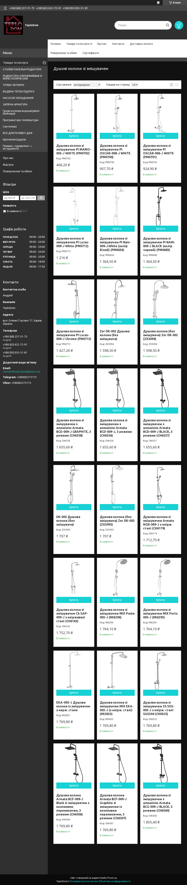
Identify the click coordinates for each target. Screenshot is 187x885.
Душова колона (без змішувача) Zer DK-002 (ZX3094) (160, 335)
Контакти (118, 43)
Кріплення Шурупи (14, 139)
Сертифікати (91, 53)
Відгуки (8, 164)
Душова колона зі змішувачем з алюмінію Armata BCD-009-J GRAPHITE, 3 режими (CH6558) (73, 427)
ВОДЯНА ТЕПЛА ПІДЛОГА (18, 91)
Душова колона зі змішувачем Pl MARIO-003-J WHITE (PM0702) (73, 149)
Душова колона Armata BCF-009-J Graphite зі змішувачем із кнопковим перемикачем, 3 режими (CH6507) (113, 807)
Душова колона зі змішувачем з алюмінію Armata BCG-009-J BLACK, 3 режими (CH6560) (157, 803)
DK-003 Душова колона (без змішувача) (68, 520)
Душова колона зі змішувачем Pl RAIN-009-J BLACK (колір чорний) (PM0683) (159, 244)
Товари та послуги (77, 43)
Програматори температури (20, 120)
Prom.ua (112, 878)
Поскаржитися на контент (84, 881)
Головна (56, 43)
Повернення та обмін (64, 53)
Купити (73, 135)
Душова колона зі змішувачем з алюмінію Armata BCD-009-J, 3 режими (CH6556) (116, 427)
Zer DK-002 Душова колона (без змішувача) (115, 335)
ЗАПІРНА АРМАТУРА (15, 104)
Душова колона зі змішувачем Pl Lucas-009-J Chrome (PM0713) (73, 335)
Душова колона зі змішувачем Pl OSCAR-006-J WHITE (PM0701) (158, 151)
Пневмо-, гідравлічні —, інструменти (17, 147)
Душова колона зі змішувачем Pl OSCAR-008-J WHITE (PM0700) (115, 151)
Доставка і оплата (141, 43)
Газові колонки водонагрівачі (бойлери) (21, 112)
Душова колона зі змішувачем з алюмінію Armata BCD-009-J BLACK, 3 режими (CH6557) (157, 427)
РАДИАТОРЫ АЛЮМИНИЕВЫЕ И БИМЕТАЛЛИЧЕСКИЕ (22, 77)
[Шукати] (167, 25)
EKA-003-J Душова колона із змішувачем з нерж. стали (73, 706)
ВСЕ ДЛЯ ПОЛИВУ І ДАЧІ (17, 133)
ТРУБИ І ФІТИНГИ (13, 85)
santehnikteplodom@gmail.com (21, 371)
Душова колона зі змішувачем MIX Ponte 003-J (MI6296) (117, 613)
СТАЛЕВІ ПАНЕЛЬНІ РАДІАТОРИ (22, 69)
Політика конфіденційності (116, 881)
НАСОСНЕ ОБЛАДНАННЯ (18, 97)
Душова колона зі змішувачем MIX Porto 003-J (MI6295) (160, 613)
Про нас (102, 43)
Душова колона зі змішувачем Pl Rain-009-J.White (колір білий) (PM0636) (115, 244)
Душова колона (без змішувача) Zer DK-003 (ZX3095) (117, 520)
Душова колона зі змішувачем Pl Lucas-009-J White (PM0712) (72, 242)
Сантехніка (10, 126)
